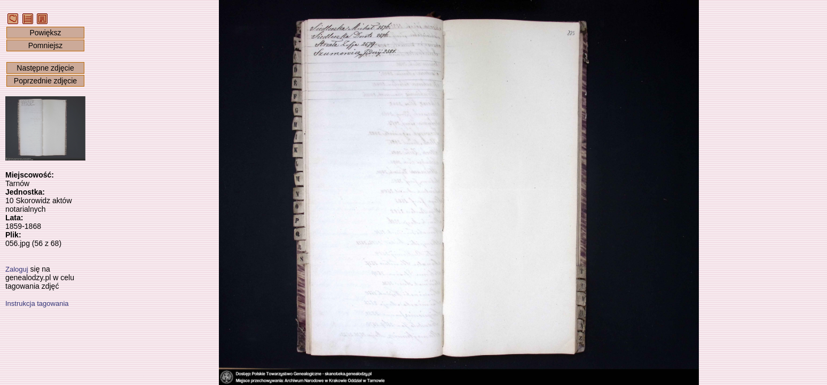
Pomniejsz (45, 45)
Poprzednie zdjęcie (45, 80)
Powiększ (45, 32)
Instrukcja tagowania (37, 303)
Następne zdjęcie (45, 68)
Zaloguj (16, 269)
